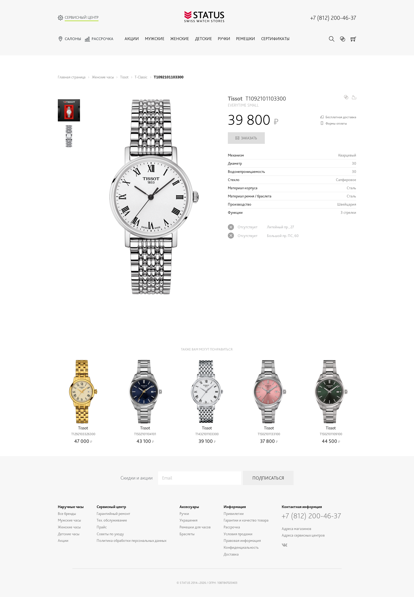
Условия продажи (238, 534)
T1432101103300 (207, 434)
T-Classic (141, 77)
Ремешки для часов (195, 527)
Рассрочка (232, 527)
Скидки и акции (136, 478)
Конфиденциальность (241, 547)
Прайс (102, 527)
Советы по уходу (110, 534)
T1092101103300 (169, 77)
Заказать (246, 138)
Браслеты (187, 534)
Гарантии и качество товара (246, 520)
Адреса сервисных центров (303, 535)
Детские (203, 38)
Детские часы (68, 534)
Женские (179, 38)
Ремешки (245, 38)
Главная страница (72, 77)
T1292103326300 (83, 434)
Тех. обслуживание (112, 520)
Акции (132, 38)
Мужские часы (69, 520)
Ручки (224, 38)
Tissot (124, 77)
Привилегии (234, 513)
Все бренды (67, 513)
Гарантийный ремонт (113, 513)
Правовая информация (242, 540)
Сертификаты (275, 38)
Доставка (231, 554)
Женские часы (103, 77)
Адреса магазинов (296, 528)
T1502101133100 (269, 434)
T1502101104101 (145, 434)
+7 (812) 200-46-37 (333, 17)
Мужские (154, 38)
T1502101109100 (331, 434)
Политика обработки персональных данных (131, 540)
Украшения (188, 520)
